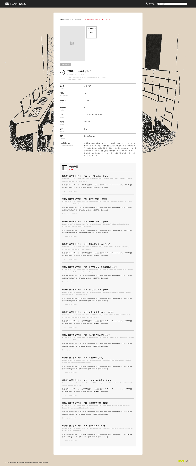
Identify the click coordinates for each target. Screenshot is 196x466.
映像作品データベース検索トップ (71, 20)
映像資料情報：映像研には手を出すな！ (98, 20)
